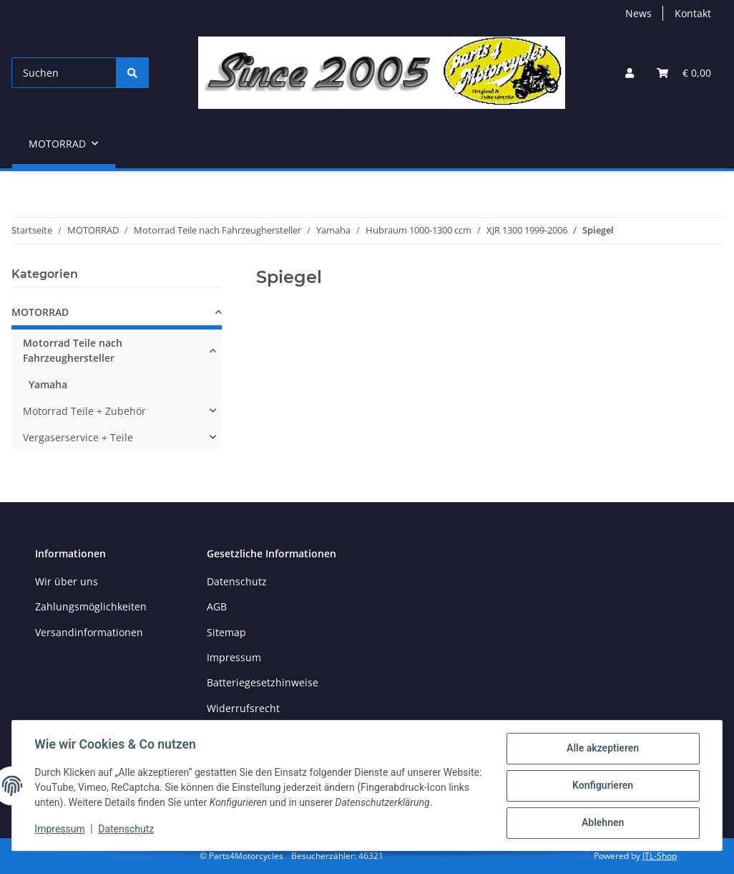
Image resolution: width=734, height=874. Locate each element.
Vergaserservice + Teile (78, 437)
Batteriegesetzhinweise (262, 682)
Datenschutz (127, 829)
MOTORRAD (40, 312)
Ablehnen (602, 823)
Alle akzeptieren (602, 748)
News (638, 13)
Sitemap (226, 632)
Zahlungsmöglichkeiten (91, 606)
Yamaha (48, 384)
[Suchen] (64, 72)
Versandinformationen (89, 632)
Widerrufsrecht (243, 708)
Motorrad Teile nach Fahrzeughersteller (72, 350)
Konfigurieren (602, 786)
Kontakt (693, 13)
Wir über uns (66, 581)
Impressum (60, 829)
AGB (217, 606)
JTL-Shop (659, 856)
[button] (629, 72)
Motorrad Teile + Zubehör (84, 411)
